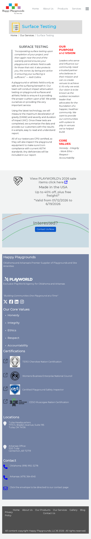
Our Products (42, 510)
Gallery (73, 510)
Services (76, 8)
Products (63, 8)
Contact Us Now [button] (45, 229)
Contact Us (49, 513)
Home (35, 8)
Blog (82, 510)
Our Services (27, 35)
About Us (48, 8)
